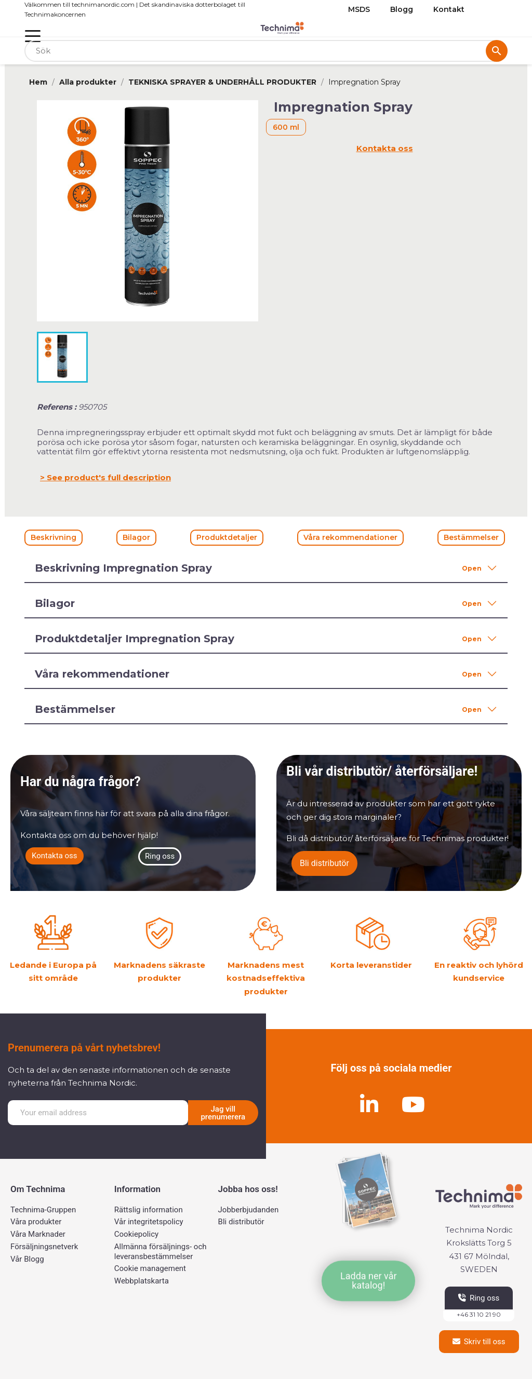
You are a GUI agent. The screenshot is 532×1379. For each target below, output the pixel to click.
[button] (54, 855)
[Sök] (266, 51)
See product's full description (109, 477)
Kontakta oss (384, 148)
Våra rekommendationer (350, 537)
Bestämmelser (471, 537)
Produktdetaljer (226, 537)
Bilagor (136, 537)
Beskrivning (53, 537)
